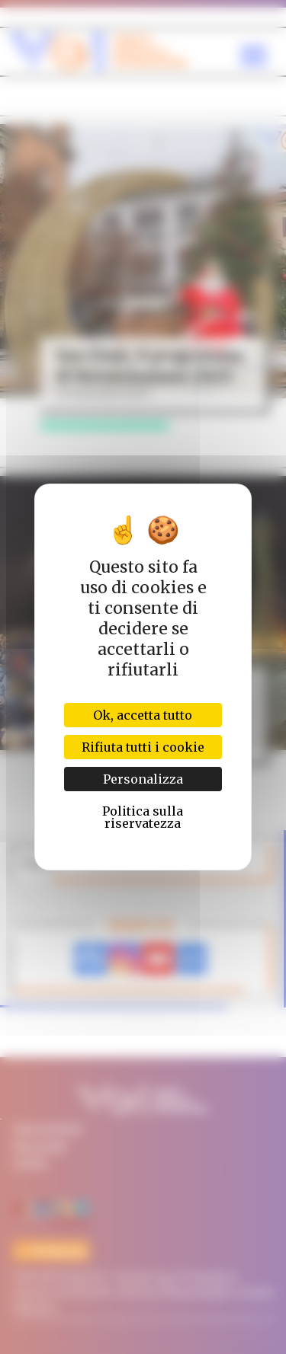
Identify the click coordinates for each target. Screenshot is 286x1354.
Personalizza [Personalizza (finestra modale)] (143, 779)
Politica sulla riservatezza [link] (142, 817)
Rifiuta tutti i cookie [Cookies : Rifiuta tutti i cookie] (143, 747)
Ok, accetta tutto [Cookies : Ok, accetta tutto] (142, 715)
